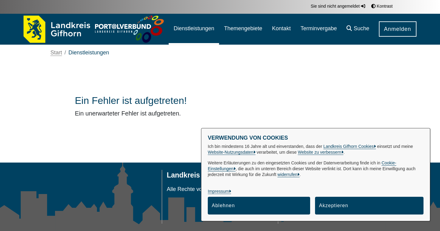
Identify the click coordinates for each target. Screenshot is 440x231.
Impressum (218, 191)
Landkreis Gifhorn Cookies (348, 146)
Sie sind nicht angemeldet (338, 6)
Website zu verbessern (319, 152)
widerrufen (287, 174)
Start (56, 53)
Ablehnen (223, 205)
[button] (358, 29)
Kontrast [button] (382, 6)
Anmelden (397, 29)
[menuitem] (194, 29)
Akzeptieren (333, 205)
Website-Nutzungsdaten (230, 152)
